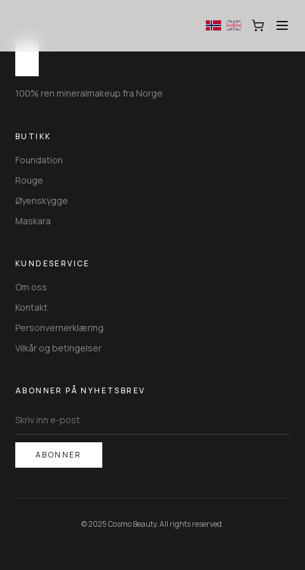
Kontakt (31, 307)
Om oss (31, 287)
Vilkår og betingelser (58, 348)
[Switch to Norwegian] (213, 25)
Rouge (29, 180)
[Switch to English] (233, 25)
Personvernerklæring (59, 328)
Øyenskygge (41, 200)
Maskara (33, 221)
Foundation (39, 160)
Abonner (59, 454)
